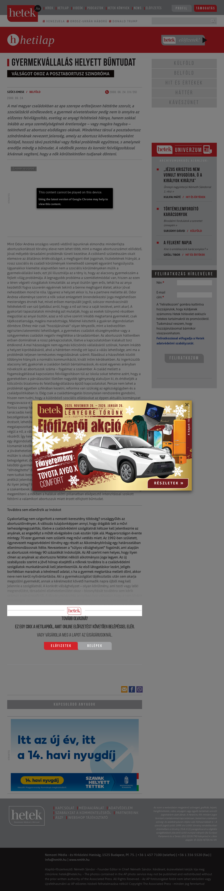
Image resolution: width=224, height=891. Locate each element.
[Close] (187, 406)
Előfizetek (61, 646)
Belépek (95, 646)
